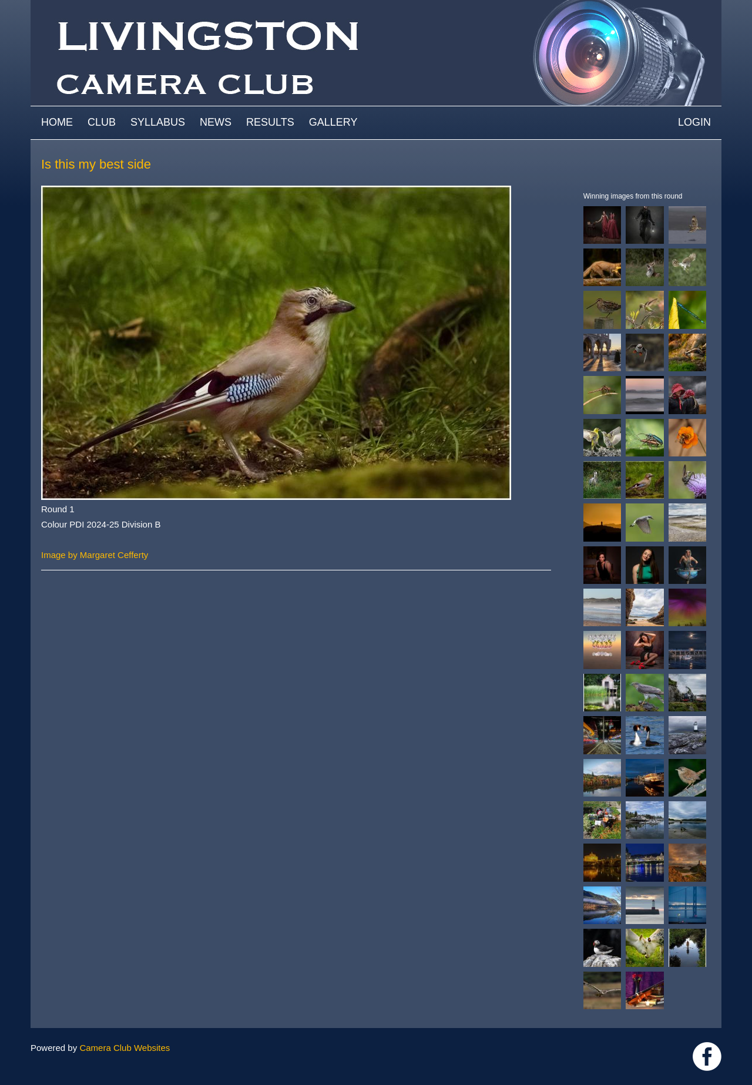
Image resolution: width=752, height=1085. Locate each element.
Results (270, 122)
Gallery (333, 122)
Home (57, 122)
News (215, 122)
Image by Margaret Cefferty (94, 555)
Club (102, 122)
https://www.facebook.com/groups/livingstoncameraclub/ (707, 1056)
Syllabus (157, 122)
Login (694, 122)
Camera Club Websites (124, 1048)
